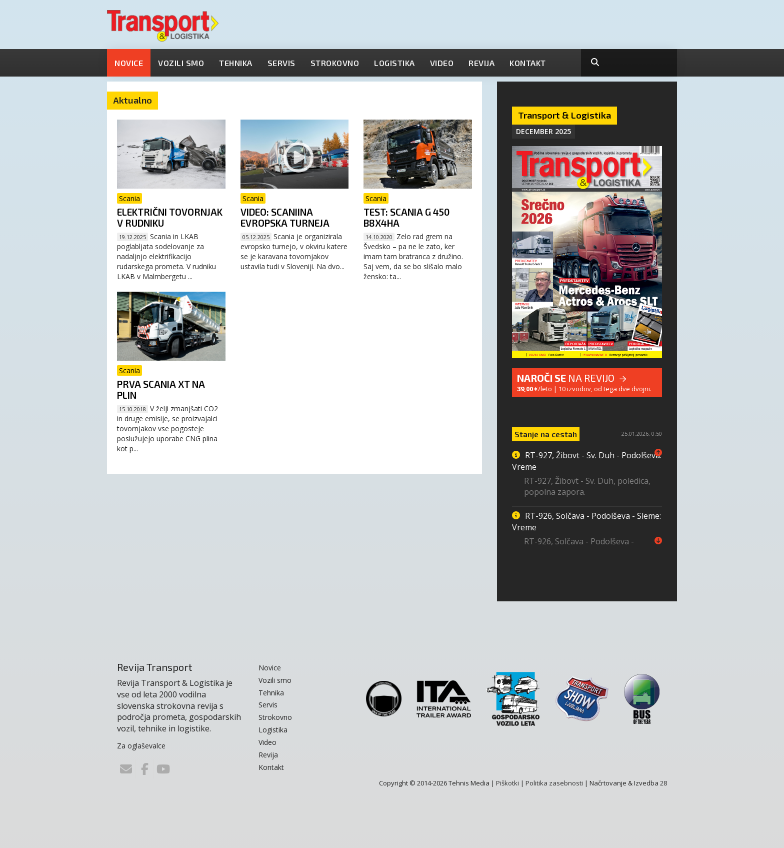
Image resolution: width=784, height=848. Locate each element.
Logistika (394, 63)
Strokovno (335, 63)
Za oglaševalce (141, 745)
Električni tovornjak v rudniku (169, 217)
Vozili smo (181, 63)
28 (663, 782)
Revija (481, 63)
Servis (282, 63)
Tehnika (235, 63)
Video (442, 63)
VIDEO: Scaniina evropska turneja (285, 217)
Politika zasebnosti (554, 782)
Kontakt (528, 63)
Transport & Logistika (564, 115)
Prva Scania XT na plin (161, 389)
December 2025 (543, 131)
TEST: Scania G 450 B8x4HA (407, 217)
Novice (128, 63)
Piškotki (507, 782)
